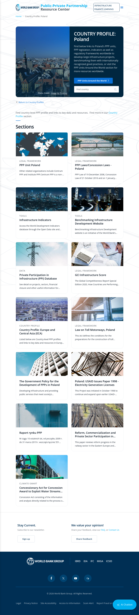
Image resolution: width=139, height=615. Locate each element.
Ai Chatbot (124, 604)
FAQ (103, 529)
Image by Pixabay (59, 93)
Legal (18, 603)
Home (19, 16)
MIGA (100, 561)
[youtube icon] (75, 578)
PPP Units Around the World (93, 80)
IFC (92, 561)
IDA (86, 561)
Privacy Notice (31, 603)
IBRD (77, 561)
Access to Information (69, 603)
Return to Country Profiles (30, 102)
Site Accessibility (48, 603)
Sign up (26, 539)
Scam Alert (88, 603)
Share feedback (84, 539)
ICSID (109, 561)
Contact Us (114, 529)
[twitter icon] (63, 578)
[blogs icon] (88, 578)
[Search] (96, 89)
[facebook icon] (51, 578)
